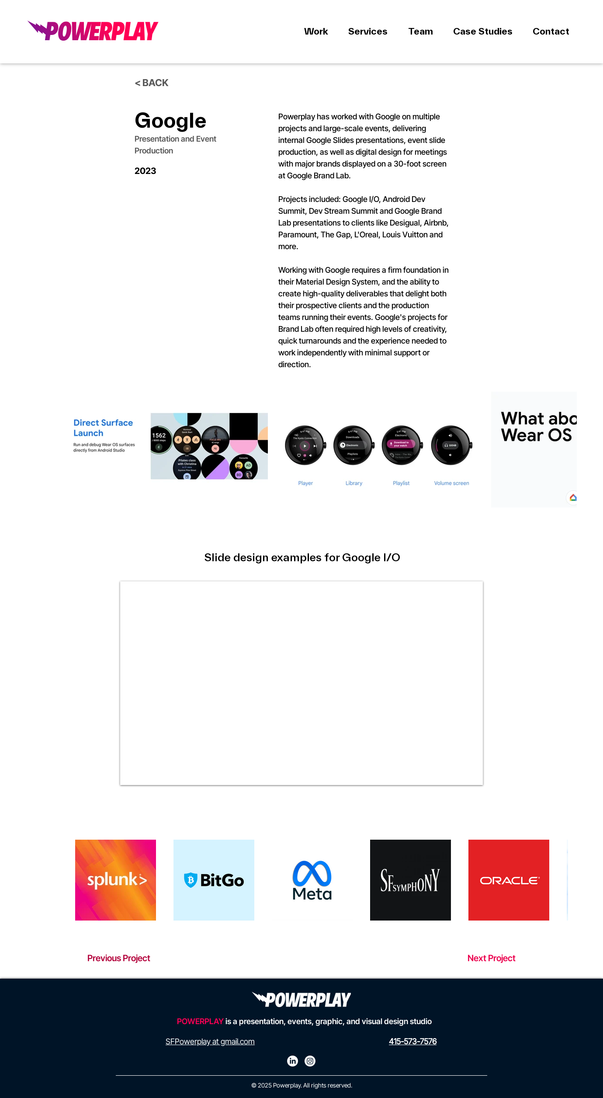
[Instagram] (310, 1061)
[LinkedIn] (292, 1061)
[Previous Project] (128, 958)
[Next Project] (474, 958)
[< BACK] (156, 83)
